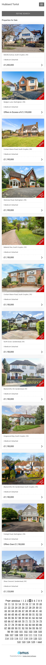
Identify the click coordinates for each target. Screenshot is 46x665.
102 (26, 631)
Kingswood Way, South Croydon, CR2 (16, 436)
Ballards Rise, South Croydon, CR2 (15, 247)
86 (40, 624)
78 (12, 624)
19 (37, 604)
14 (19, 604)
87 (5, 628)
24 (16, 607)
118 (26, 638)
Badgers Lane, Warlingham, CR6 (14, 102)
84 (33, 624)
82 (26, 624)
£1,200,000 (9, 65)
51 (33, 614)
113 (40, 635)
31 (40, 607)
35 (16, 611)
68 (16, 621)
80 (19, 624)
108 (16, 635)
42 (40, 611)
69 (19, 621)
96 (37, 628)
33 (9, 611)
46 (16, 614)
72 (30, 621)
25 (19, 607)
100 (16, 631)
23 (12, 607)
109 (21, 635)
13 (16, 604)
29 (33, 607)
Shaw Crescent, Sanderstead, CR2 (15, 581)
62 (33, 618)
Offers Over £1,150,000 (14, 544)
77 (9, 624)
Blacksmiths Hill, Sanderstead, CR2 (15, 389)
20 (40, 604)
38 (26, 611)
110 (26, 635)
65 (5, 621)
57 (16, 618)
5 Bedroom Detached (11, 60)
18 (33, 604)
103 (30, 631)
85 (37, 624)
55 (9, 618)
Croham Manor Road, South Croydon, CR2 (18, 149)
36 (19, 611)
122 (19, 642)
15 (23, 604)
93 (26, 628)
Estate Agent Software (29, 656)
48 (23, 614)
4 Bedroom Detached (11, 252)
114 (7, 638)
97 (40, 628)
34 (12, 611)
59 (23, 618)
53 (40, 614)
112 (35, 635)
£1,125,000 (9, 591)
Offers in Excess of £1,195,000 (18, 112)
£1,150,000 (9, 257)
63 (37, 618)
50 (30, 614)
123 (24, 642)
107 (11, 635)
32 (5, 611)
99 (12, 631)
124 (28, 642)
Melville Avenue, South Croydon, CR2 (16, 55)
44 (9, 614)
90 (16, 628)
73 (33, 621)
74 (37, 621)
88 (9, 628)
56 (12, 618)
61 (30, 618)
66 (9, 621)
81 (23, 624)
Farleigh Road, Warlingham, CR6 (14, 534)
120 (35, 638)
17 (30, 604)
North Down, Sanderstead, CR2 (14, 342)
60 (26, 618)
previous (16, 600)
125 (33, 642)
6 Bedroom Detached (11, 107)
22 (9, 607)
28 (30, 607)
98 (8, 631)
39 (30, 611)
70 (23, 621)
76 (5, 624)
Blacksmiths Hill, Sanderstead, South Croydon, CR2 (21, 487)
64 (40, 618)
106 (7, 635)
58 (19, 618)
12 (12, 604)
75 (40, 621)
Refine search (23, 14)
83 (30, 624)
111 (30, 635)
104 (35, 631)
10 (5, 604)
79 (16, 624)
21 (5, 607)
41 (37, 611)
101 (21, 631)
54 (5, 618)
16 (26, 604)
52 (37, 614)
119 (30, 638)
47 (19, 614)
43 (5, 614)
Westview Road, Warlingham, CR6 (15, 200)
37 (23, 611)
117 (21, 638)
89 (12, 628)
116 (16, 638)
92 (23, 628)
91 (19, 628)
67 (12, 621)
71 (26, 621)
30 (37, 607)
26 (23, 607)
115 (11, 638)
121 (40, 638)
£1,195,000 (9, 159)
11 (9, 604)
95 (33, 628)
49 (26, 614)
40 (33, 611)
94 (30, 628)
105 (40, 631)
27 (26, 607)
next (40, 642)
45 (12, 614)
